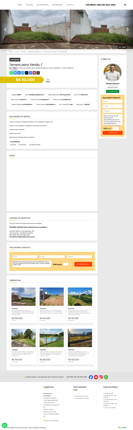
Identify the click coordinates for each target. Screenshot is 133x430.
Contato (70, 5)
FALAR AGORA (112, 91)
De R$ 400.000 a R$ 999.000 (110, 404)
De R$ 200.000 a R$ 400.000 (109, 400)
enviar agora (112, 133)
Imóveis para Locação (81, 398)
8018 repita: (57, 264)
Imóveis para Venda (80, 396)
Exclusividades (42, 5)
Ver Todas (122, 47)
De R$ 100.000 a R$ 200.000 (109, 396)
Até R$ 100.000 (108, 393)
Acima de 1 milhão (109, 408)
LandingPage (14, 60)
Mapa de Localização (51, 420)
